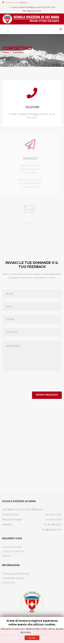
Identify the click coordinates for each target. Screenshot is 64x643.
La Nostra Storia (11, 547)
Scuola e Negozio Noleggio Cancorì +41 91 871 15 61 (33, 7)
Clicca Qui (23, 2)
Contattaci (8, 583)
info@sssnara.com (33, 11)
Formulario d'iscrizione (15, 574)
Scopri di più (38, 632)
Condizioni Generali (13, 578)
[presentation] (24, 381)
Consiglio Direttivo (13, 551)
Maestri (6, 556)
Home (6, 52)
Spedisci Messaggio (47, 395)
